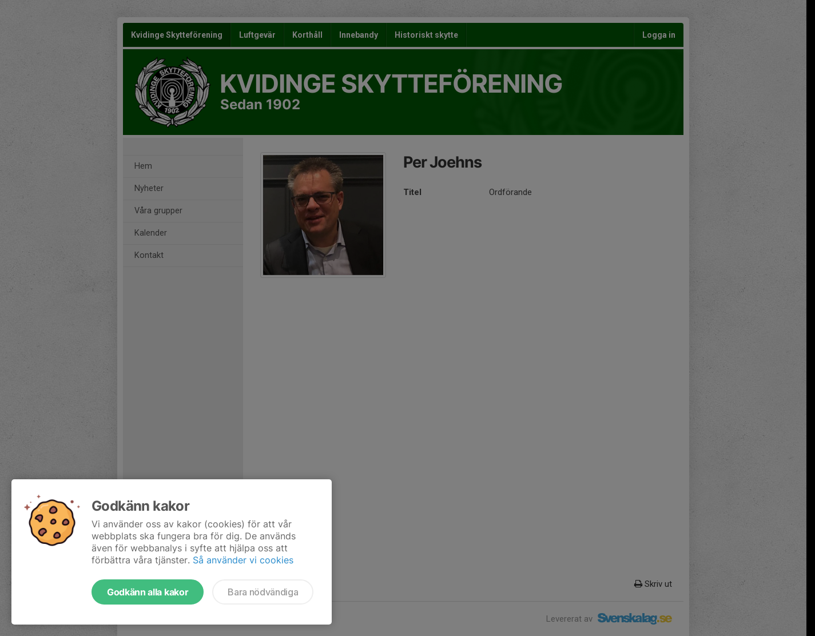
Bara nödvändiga (263, 592)
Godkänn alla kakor (147, 592)
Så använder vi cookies (243, 560)
